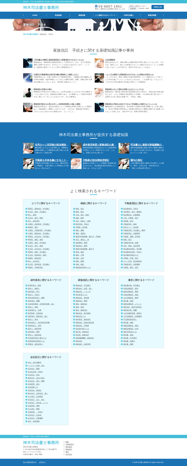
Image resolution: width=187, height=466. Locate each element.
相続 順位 (80, 212)
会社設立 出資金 (34, 415)
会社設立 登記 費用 (36, 381)
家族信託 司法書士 (83, 285)
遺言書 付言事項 (130, 338)
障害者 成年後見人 (35, 344)
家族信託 (68, 449)
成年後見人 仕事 (34, 310)
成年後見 (68, 447)
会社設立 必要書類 (35, 418)
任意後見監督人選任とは (37, 338)
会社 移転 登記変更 (131, 246)
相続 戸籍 (80, 255)
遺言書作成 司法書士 (131, 285)
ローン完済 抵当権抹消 (132, 261)
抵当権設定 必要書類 (131, 215)
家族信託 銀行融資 (83, 313)
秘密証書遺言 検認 (130, 326)
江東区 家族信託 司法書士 (39, 233)
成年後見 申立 (34, 292)
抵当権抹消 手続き (130, 209)
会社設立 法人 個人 (36, 400)
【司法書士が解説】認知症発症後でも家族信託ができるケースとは (59, 60)
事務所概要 (152, 15)
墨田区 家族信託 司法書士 (39, 209)
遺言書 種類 (128, 322)
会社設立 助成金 (34, 390)
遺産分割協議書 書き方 (85, 249)
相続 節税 (80, 307)
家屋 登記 (127, 240)
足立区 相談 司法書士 (37, 212)
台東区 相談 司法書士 (37, 243)
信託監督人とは (81, 295)
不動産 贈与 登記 (130, 267)
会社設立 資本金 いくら (38, 403)
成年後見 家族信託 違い (38, 316)
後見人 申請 (33, 319)
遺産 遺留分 (81, 233)
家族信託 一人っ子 (83, 292)
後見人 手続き (34, 295)
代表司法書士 (129, 15)
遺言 (67, 452)
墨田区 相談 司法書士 (37, 252)
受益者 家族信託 (82, 335)
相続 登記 (80, 209)
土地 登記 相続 (82, 215)
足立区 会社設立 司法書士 (39, 249)
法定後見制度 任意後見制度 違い (41, 304)
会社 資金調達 (34, 421)
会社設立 (68, 454)
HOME (34, 15)
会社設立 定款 (34, 375)
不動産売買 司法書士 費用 (134, 230)
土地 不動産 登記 (130, 218)
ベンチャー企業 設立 (36, 366)
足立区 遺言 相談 (35, 218)
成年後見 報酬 (34, 301)
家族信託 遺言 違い (84, 288)
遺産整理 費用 (81, 243)
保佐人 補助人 (34, 288)
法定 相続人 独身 (83, 221)
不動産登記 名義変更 (131, 233)
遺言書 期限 (128, 344)
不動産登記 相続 (130, 224)
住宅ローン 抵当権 (130, 227)
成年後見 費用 (34, 332)
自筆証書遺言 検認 (130, 295)
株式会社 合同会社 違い (38, 393)
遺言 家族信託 (81, 310)
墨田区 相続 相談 (35, 240)
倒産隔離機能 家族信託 (85, 338)
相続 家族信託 (81, 304)
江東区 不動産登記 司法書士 (39, 230)
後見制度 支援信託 (35, 313)
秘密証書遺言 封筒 (130, 329)
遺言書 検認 (128, 301)
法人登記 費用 (34, 409)
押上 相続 (32, 215)
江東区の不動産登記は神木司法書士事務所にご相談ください (56, 74)
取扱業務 (58, 15)
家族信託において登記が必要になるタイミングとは (124, 89)
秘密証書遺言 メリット (132, 304)
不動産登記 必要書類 (131, 264)
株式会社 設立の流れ (36, 378)
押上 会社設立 (34, 261)
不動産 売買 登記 (130, 258)
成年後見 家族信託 (83, 319)
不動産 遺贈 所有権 (131, 236)
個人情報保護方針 (29, 462)
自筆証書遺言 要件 (130, 288)
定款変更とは (33, 387)
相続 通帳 (80, 230)
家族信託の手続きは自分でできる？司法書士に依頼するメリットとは (131, 104)
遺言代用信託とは (130, 332)
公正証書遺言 (110, 60)
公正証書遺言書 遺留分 (132, 313)
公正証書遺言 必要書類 (132, 316)
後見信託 (79, 341)
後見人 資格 (33, 307)
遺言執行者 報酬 (130, 310)
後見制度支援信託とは (36, 341)
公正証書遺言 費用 (130, 298)
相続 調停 (80, 218)
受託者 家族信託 (82, 332)
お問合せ (42, 462)
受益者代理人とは (82, 329)
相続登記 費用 (81, 246)
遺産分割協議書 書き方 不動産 (88, 236)
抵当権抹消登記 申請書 (132, 249)
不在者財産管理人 (130, 319)
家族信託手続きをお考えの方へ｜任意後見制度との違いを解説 (57, 104)
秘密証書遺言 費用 (130, 292)
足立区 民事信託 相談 (37, 255)
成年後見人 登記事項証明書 (39, 322)
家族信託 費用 (81, 301)
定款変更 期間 (34, 406)
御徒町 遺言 (33, 227)
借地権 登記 (128, 221)
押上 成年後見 (34, 221)
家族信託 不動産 (82, 326)
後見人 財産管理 (34, 329)
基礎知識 (81, 15)
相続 (67, 442)
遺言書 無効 (128, 335)
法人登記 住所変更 (35, 396)
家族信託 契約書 (82, 298)
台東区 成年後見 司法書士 (39, 224)
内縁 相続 (80, 264)
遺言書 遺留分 (129, 341)
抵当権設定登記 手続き (132, 252)
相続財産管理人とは (83, 267)
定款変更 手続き (35, 412)
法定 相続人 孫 (82, 240)
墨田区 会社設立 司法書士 (39, 236)
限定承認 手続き (82, 224)
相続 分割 (80, 258)
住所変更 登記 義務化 (132, 212)
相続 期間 (80, 261)
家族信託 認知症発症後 (85, 322)
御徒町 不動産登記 (35, 267)
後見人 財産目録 (34, 335)
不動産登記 (69, 444)
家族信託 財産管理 (83, 344)
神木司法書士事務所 (30, 34)
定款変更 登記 (34, 384)
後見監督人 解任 (34, 285)
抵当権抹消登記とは (130, 255)
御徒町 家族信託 (34, 258)
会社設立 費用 (34, 369)
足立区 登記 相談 (35, 246)
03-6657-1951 (110, 6)
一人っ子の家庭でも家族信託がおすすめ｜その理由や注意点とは (129, 74)
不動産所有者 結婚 (130, 243)
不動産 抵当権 (81, 227)
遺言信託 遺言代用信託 (132, 307)
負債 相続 (80, 252)
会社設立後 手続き (35, 372)
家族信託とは (81, 316)
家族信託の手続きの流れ (43, 89)
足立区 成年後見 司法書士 (39, 264)
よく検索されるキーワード (105, 15)
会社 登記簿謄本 (34, 362)
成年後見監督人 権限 (36, 298)
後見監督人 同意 (34, 326)
